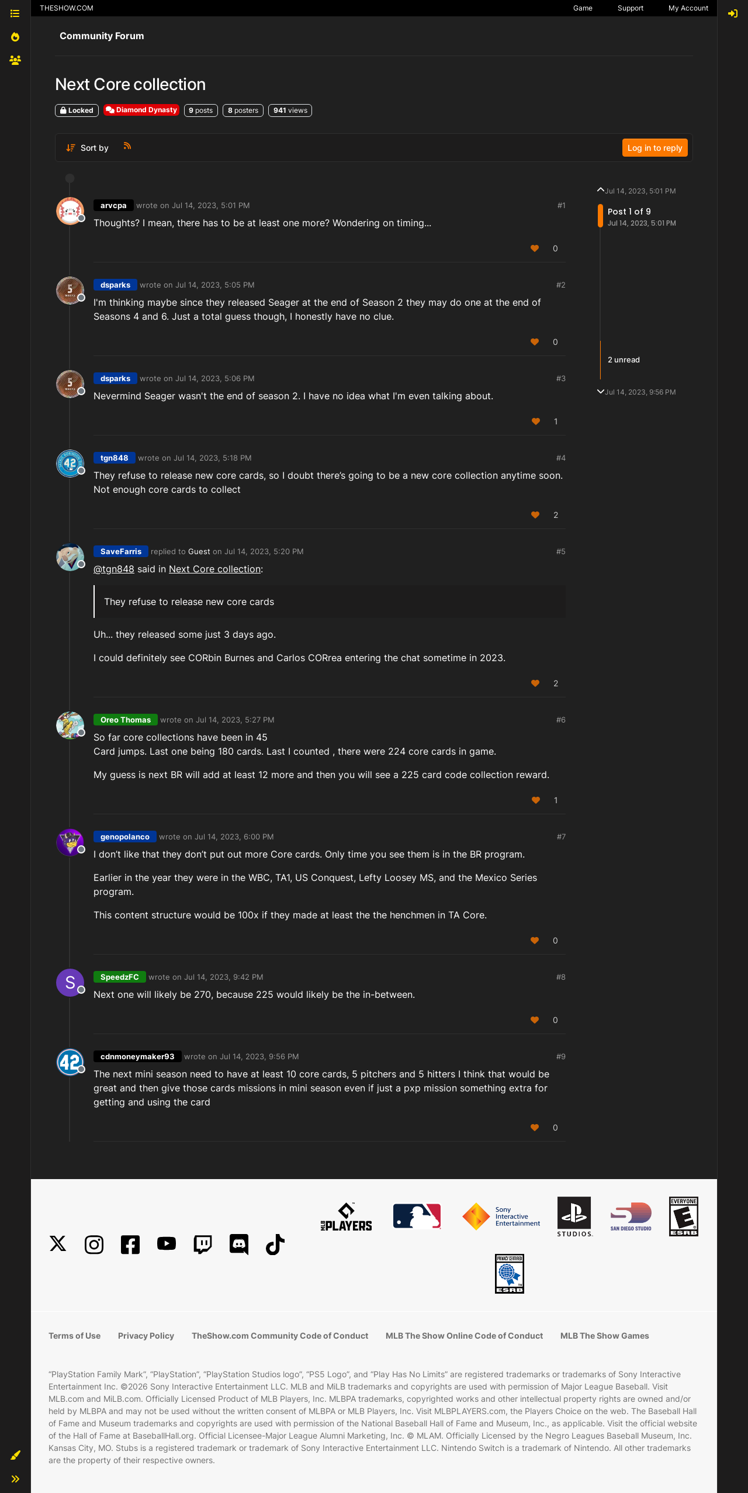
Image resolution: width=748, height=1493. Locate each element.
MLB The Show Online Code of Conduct (464, 1335)
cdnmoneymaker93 (138, 1056)
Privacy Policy (146, 1335)
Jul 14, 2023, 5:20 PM (264, 551)
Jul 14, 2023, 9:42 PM (224, 976)
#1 (561, 205)
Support (630, 8)
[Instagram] (94, 1245)
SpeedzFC (120, 976)
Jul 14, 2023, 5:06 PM (215, 378)
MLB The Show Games (604, 1335)
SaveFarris (121, 551)
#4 (561, 457)
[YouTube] (166, 1245)
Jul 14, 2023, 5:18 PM (213, 457)
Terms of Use (75, 1335)
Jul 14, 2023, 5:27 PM (235, 719)
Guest (199, 551)
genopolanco (125, 836)
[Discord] (239, 1245)
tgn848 (115, 457)
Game (583, 8)
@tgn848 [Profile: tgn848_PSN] (114, 569)
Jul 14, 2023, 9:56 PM (259, 1056)
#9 (561, 1056)
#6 (561, 719)
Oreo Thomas (126, 719)
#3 (561, 378)
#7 (561, 836)
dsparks (115, 284)
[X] (58, 1245)
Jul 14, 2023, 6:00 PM (234, 836)
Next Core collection (215, 569)
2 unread (624, 359)
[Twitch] (202, 1245)
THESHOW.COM (67, 8)
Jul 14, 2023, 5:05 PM (215, 284)
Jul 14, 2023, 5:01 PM (211, 205)
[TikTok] (275, 1245)
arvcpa (114, 205)
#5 (561, 551)
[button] (15, 1455)
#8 (561, 976)
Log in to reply (655, 148)
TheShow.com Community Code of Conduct (280, 1335)
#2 (561, 284)
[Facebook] (130, 1245)
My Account (688, 8)
